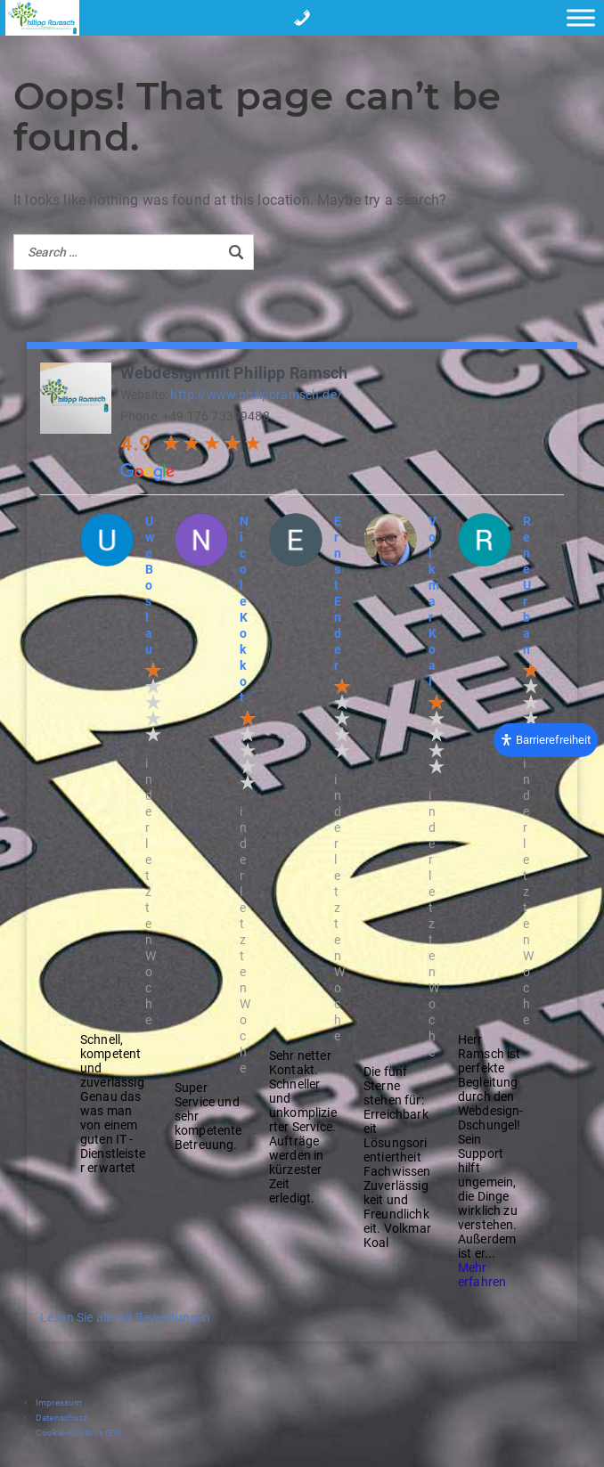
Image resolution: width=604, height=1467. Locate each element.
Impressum (59, 1402)
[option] (114, 844)
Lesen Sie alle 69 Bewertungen (125, 1317)
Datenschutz (61, 1417)
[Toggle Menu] (581, 17)
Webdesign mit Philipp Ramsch (233, 372)
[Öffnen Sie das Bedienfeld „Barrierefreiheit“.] (546, 739)
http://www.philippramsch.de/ (255, 394)
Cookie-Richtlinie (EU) (79, 1433)
